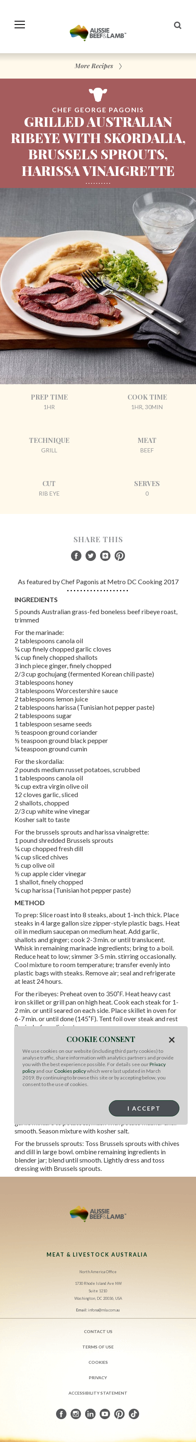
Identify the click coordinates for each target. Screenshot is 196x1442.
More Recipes (94, 66)
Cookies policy (70, 1071)
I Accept (144, 1108)
